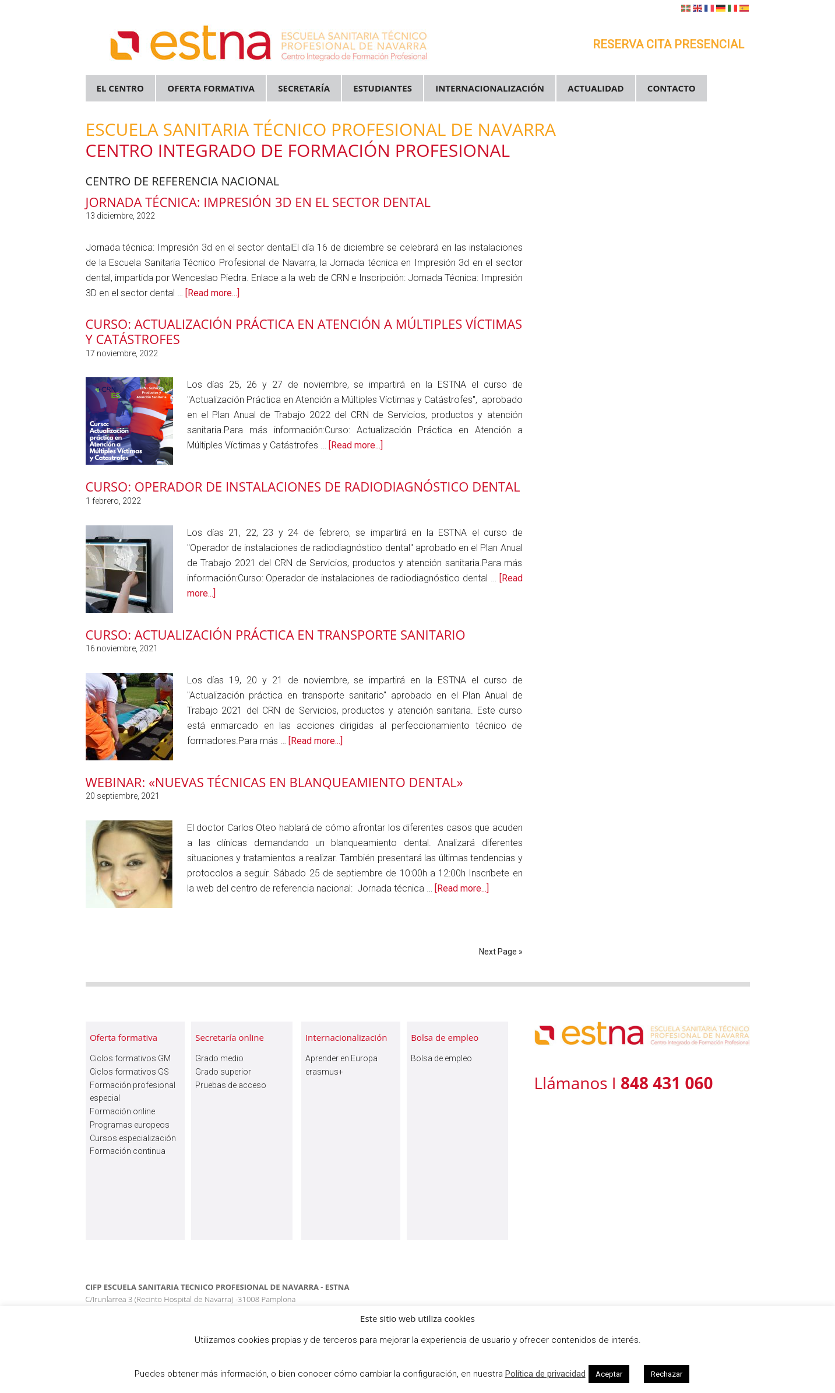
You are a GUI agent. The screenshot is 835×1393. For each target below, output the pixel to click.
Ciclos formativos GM (130, 1058)
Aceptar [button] (609, 1374)
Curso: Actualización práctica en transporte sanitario (276, 634)
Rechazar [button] (666, 1374)
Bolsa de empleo (441, 1058)
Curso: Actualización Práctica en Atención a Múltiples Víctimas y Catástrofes (304, 331)
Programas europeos (130, 1124)
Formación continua (127, 1151)
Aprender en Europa (341, 1058)
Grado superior (223, 1071)
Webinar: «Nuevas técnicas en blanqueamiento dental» (274, 782)
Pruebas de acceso (230, 1085)
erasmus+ (324, 1071)
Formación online (122, 1111)
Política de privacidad (545, 1374)
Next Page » (501, 951)
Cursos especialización (133, 1138)
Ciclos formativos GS (129, 1071)
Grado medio (219, 1058)
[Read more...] (212, 293)
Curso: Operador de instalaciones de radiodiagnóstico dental (303, 486)
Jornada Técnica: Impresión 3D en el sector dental (258, 201)
